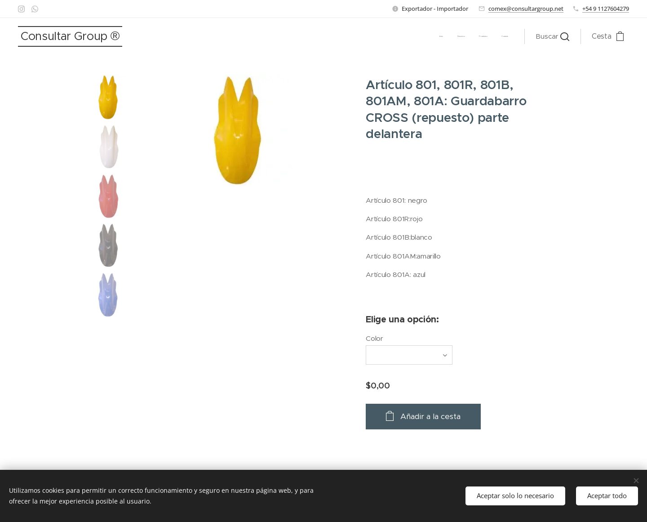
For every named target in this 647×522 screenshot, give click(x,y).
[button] (552, 36)
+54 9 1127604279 (605, 8)
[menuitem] (467, 36)
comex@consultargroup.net (525, 8)
